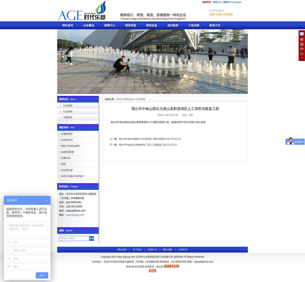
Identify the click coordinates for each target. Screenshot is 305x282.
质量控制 (65, 158)
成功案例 (172, 25)
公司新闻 (67, 105)
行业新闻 (67, 111)
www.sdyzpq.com (75, 215)
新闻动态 (128, 99)
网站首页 (67, 25)
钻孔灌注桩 (67, 170)
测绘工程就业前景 (70, 146)
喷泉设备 (151, 25)
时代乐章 (139, 266)
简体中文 (217, 2)
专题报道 (67, 117)
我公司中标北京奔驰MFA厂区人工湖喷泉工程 (142, 144)
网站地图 (167, 249)
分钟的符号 (67, 140)
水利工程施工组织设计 (72, 176)
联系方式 (214, 25)
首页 (119, 99)
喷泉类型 (130, 25)
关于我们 (137, 249)
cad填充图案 (67, 152)
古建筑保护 (67, 134)
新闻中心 (109, 25)
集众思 (159, 266)
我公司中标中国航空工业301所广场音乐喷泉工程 (144, 139)
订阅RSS (183, 249)
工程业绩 (193, 25)
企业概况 (88, 25)
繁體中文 (227, 2)
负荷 (63, 164)
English (237, 2)
